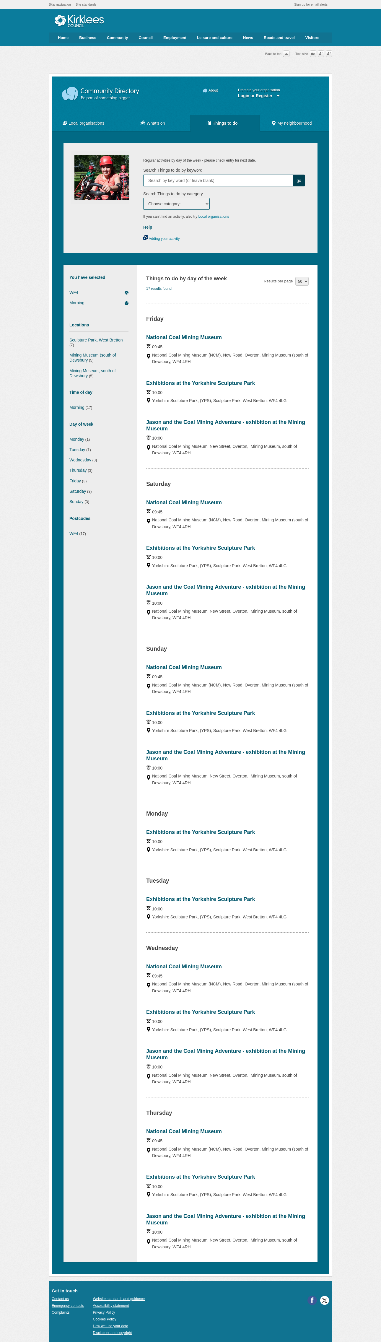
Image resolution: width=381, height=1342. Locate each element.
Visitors (312, 37)
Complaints (60, 1312)
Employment (174, 37)
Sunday (76, 501)
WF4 (73, 292)
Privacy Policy (104, 1312)
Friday (75, 481)
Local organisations (86, 123)
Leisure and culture (214, 37)
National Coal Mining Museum (184, 337)
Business (87, 37)
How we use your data (110, 1326)
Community (117, 37)
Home (63, 37)
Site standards (86, 4)
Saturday (77, 491)
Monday (76, 439)
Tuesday (77, 449)
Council (146, 37)
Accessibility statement (111, 1306)
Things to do (225, 123)
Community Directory (101, 94)
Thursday (78, 470)
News (248, 37)
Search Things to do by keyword (172, 170)
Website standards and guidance (119, 1299)
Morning (76, 302)
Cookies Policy (104, 1319)
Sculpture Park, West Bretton (96, 340)
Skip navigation (60, 4)
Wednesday (80, 460)
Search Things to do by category (173, 193)
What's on (156, 123)
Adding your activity (161, 239)
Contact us (60, 1299)
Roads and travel (279, 37)
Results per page (278, 281)
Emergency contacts (68, 1306)
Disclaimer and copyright (112, 1333)
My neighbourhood (294, 123)
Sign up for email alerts (311, 4)
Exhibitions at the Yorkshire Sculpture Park (200, 383)
